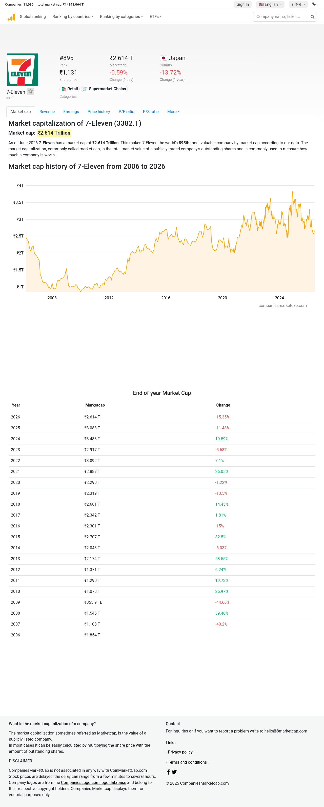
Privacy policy (180, 752)
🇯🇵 (173, 58)
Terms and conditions (187, 762)
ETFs (154, 16)
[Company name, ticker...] (284, 17)
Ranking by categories (120, 16)
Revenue (47, 111)
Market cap (21, 111)
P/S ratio (151, 111)
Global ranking (33, 16)
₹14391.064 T (73, 4)
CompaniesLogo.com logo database (93, 782)
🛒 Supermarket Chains (104, 88)
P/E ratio (126, 111)
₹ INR (297, 4)
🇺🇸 (269, 4)
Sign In (243, 4)
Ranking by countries (71, 16)
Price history (99, 111)
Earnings (71, 111)
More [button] (172, 111)
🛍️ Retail (69, 88)
